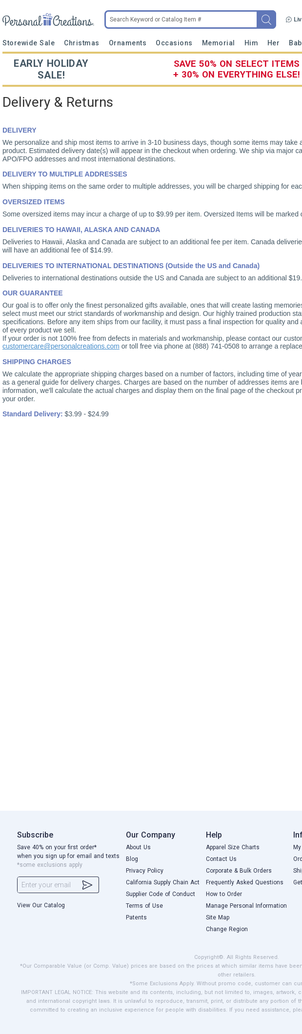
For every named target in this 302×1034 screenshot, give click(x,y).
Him (251, 43)
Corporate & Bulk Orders (239, 870)
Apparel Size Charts (233, 847)
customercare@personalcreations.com (61, 346)
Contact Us (221, 859)
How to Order (224, 894)
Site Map (217, 917)
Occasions (174, 43)
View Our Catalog (41, 905)
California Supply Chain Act (163, 882)
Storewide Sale (28, 43)
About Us (138, 847)
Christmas (82, 43)
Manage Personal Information (246, 905)
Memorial (218, 43)
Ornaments (128, 43)
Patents (136, 917)
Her (273, 43)
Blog (132, 859)
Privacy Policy (144, 870)
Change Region (227, 929)
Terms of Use (144, 905)
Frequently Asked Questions (244, 882)
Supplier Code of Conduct (160, 894)
